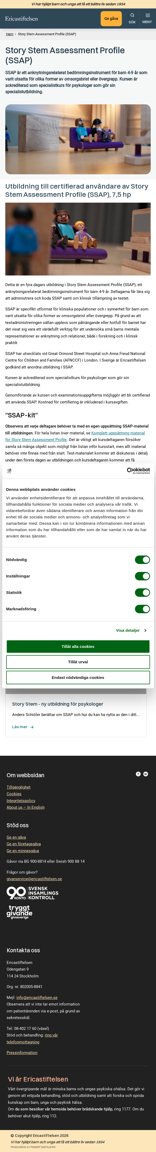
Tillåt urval (78, 662)
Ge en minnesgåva (23, 850)
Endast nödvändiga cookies (78, 677)
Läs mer (19, 726)
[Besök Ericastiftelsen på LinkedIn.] (145, 775)
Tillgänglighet (18, 787)
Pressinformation (22, 1052)
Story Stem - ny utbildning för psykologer (57, 704)
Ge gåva (111, 18)
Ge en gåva (16, 837)
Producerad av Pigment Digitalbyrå (33, 1147)
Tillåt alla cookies (78, 646)
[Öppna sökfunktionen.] (132, 18)
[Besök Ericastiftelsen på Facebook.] (138, 775)
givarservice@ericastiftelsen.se (34, 879)
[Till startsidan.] (21, 18)
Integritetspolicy (21, 800)
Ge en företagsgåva (24, 844)
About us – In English (25, 807)
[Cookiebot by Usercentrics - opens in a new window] (127, 471)
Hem (9, 34)
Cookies (14, 793)
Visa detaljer (128, 630)
